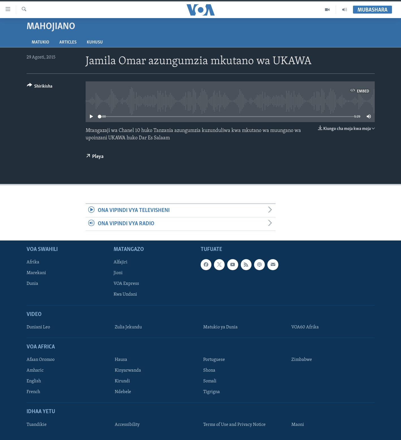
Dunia (32, 283)
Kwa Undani (125, 294)
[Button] (40, 87)
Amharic (35, 370)
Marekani (36, 273)
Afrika (33, 262)
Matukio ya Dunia (220, 327)
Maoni (297, 424)
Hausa (121, 359)
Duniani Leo (38, 327)
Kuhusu (95, 42)
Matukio (40, 42)
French (33, 392)
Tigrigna (211, 392)
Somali (209, 381)
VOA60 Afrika (305, 327)
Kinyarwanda (128, 370)
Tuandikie (37, 424)
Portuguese (214, 359)
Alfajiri (120, 262)
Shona (209, 370)
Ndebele (123, 392)
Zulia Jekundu (128, 327)
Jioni (118, 273)
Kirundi (122, 381)
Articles (68, 42)
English (34, 381)
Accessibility (127, 424)
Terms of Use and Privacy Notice (234, 424)
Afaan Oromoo (41, 359)
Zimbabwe (301, 359)
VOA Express (126, 283)
